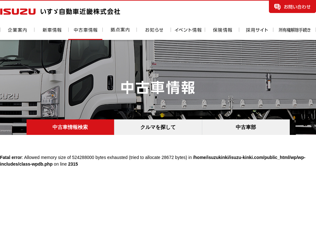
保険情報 (222, 34)
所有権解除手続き (294, 34)
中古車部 (246, 127)
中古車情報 (85, 34)
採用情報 (256, 34)
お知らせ (154, 34)
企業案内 (17, 34)
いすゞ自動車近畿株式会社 (60, 11)
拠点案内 (119, 34)
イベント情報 (188, 34)
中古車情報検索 (70, 127)
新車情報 (51, 34)
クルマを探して (158, 127)
